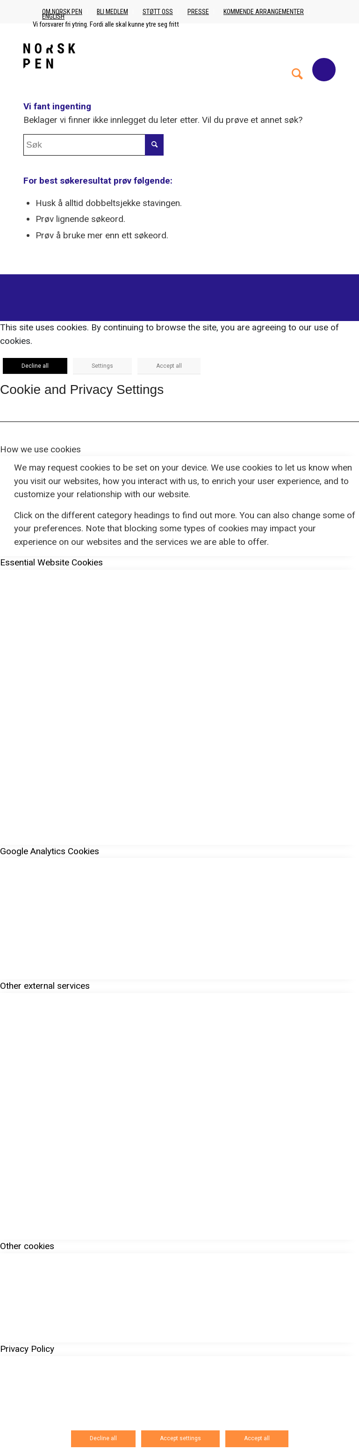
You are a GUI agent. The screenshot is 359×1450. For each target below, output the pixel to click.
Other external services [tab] (45, 985)
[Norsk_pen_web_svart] (49, 56)
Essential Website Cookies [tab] (51, 562)
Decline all (35, 366)
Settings (102, 366)
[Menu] (324, 69)
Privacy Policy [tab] (27, 1348)
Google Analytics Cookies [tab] (49, 851)
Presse (198, 11)
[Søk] (297, 56)
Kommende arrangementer (263, 11)
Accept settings (180, 1438)
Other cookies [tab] (27, 1246)
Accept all (169, 366)
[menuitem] (297, 56)
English (53, 16)
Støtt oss (158, 11)
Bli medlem (112, 11)
